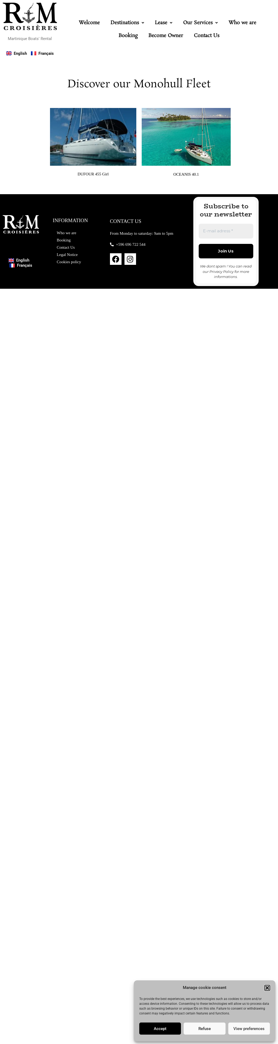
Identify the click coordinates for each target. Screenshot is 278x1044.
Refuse (204, 1028)
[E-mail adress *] (226, 231)
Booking (128, 35)
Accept (160, 1028)
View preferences (249, 1028)
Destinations (127, 22)
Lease (163, 22)
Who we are (242, 22)
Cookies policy (69, 262)
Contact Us (206, 35)
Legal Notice (67, 254)
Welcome (89, 22)
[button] (267, 988)
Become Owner (165, 35)
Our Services (200, 22)
